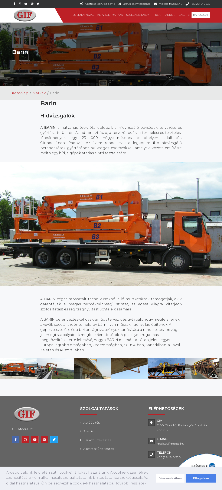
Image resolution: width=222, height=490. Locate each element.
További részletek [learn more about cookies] (130, 483)
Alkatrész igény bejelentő (100, 3)
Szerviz (88, 431)
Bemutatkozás (83, 14)
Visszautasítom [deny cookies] (170, 478)
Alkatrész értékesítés (98, 449)
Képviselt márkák (110, 14)
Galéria (184, 14)
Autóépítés (91, 422)
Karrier (169, 14)
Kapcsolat (200, 14)
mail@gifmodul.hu (170, 3)
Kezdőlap (20, 93)
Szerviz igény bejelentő (136, 3)
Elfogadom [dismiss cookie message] (201, 478)
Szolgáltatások (137, 14)
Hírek (156, 14)
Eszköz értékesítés (97, 440)
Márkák (39, 93)
